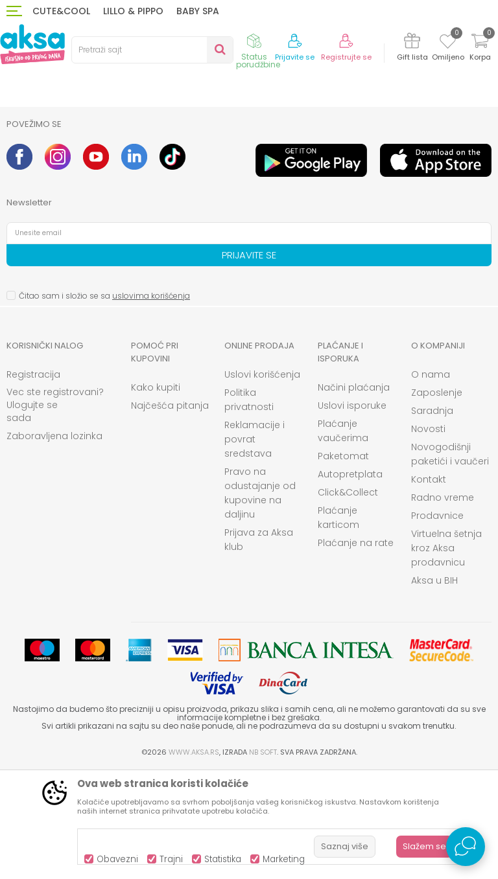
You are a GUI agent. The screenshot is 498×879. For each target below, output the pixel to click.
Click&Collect (348, 599)
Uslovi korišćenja (262, 481)
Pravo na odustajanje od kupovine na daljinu (260, 600)
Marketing (284, 859)
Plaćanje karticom (338, 624)
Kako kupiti (155, 494)
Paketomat (343, 562)
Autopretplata (350, 581)
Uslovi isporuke (352, 512)
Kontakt (428, 586)
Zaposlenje (436, 499)
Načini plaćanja (354, 494)
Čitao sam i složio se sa (104, 402)
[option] (67, 161)
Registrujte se (346, 57)
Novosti (428, 535)
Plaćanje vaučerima (343, 537)
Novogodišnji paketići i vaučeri (450, 561)
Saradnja (432, 517)
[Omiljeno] (448, 43)
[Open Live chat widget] (465, 846)
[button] (152, 49)
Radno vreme (442, 604)
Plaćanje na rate (356, 649)
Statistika (222, 859)
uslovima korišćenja (151, 402)
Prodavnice (437, 622)
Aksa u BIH (434, 687)
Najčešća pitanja (170, 512)
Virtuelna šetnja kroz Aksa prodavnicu (446, 655)
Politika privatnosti (249, 506)
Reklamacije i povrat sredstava (254, 546)
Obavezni (117, 859)
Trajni (171, 859)
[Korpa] (479, 48)
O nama (430, 481)
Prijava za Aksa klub (258, 646)
